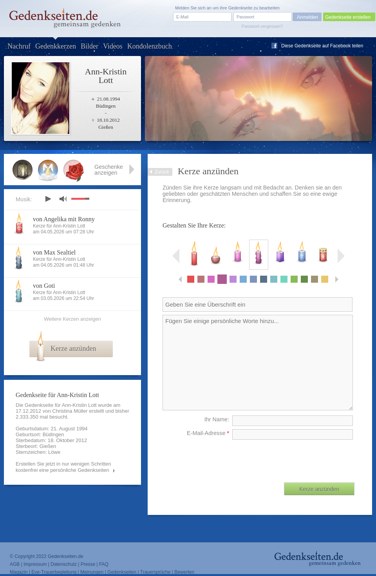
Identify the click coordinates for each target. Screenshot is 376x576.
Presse (88, 564)
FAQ (103, 564)
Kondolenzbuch (149, 46)
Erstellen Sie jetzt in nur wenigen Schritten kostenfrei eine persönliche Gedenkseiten (63, 467)
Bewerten (184, 572)
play (48, 199)
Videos (113, 46)
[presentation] (294, 458)
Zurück (162, 172)
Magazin (18, 572)
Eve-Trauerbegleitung (53, 572)
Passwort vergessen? (262, 26)
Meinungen (91, 572)
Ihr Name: (216, 419)
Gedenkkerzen (55, 46)
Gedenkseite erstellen (348, 17)
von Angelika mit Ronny (64, 219)
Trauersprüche (155, 572)
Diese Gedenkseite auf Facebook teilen (322, 46)
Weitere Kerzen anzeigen (72, 319)
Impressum (35, 564)
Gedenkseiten (121, 572)
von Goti (44, 285)
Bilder (89, 46)
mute (63, 199)
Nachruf (19, 46)
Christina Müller (69, 411)
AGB (15, 564)
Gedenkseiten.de (65, 556)
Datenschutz (64, 564)
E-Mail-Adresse (208, 433)
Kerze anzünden (73, 348)
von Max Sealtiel (54, 252)
